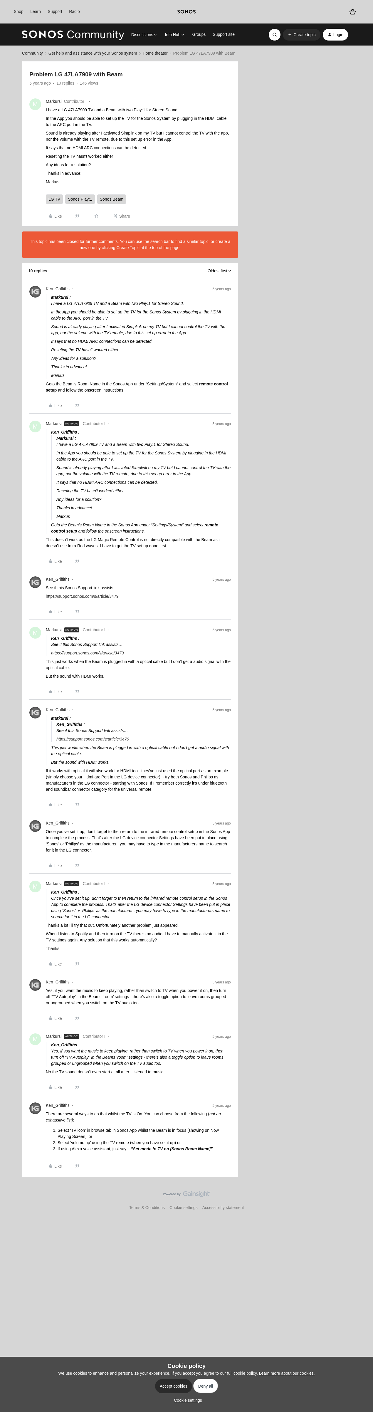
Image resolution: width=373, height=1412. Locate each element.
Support (55, 11)
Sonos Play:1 (80, 199)
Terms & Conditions (147, 1207)
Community (32, 53)
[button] (301, 35)
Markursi (54, 101)
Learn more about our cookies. (287, 1373)
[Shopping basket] (352, 12)
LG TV (54, 199)
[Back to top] (361, 1199)
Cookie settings (183, 1207)
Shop (18, 11)
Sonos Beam (111, 199)
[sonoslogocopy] (186, 11)
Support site (224, 34)
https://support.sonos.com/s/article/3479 (82, 596)
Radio (74, 11)
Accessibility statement (223, 1207)
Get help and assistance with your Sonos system (92, 53)
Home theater (155, 53)
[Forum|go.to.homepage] (73, 35)
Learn (35, 11)
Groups (199, 34)
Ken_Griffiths (58, 288)
